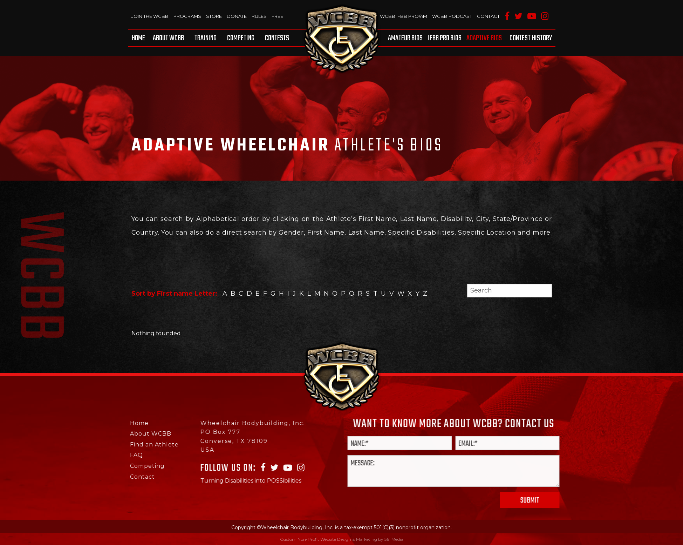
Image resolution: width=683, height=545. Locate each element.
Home (138, 38)
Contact (488, 16)
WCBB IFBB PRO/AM (403, 16)
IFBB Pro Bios (445, 38)
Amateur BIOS (405, 38)
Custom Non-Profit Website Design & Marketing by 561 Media (341, 539)
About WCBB (168, 38)
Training (205, 38)
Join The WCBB (150, 16)
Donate (237, 16)
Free (277, 16)
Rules (259, 16)
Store (214, 16)
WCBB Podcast (452, 16)
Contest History (531, 38)
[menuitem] (139, 38)
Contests (277, 38)
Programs (187, 16)
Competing (240, 38)
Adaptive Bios (484, 38)
